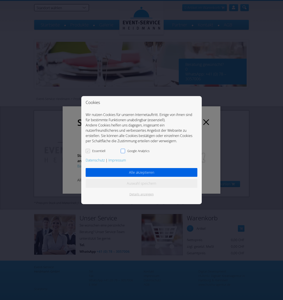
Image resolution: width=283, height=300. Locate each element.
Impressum (117, 160)
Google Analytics (138, 151)
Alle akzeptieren (141, 172)
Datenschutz (95, 160)
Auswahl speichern (141, 183)
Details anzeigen (141, 194)
